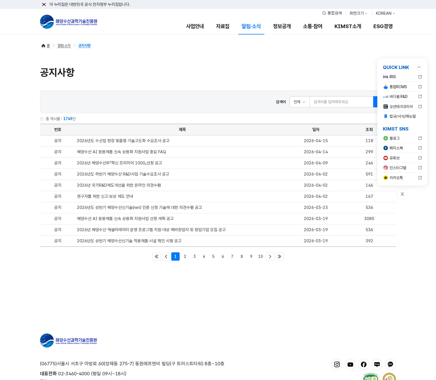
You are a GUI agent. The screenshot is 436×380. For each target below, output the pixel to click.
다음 (270, 256)
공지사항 (84, 45)
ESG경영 (383, 26)
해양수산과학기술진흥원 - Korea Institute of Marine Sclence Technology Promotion (68, 21)
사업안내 (195, 26)
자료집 (222, 26)
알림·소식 (251, 26)
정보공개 (282, 26)
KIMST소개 (348, 26)
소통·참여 (312, 26)
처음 (156, 256)
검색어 (281, 102)
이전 (166, 256)
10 (260, 256)
